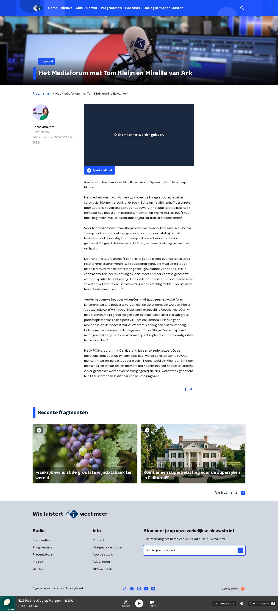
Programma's (111, 8)
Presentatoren (43, 554)
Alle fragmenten (230, 493)
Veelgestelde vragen (108, 547)
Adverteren (101, 561)
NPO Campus (102, 568)
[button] (126, 603)
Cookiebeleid (230, 588)
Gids (79, 8)
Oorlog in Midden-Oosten (163, 8)
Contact (98, 540)
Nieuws (66, 8)
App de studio (103, 554)
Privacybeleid (74, 588)
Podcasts (132, 8)
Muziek (38, 561)
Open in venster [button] (262, 603)
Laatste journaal (224, 603)
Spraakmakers (43, 127)
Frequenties (41, 540)
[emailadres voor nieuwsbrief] (194, 550)
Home (52, 8)
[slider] (138, 148)
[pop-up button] (178, 158)
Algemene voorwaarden (48, 588)
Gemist (91, 8)
